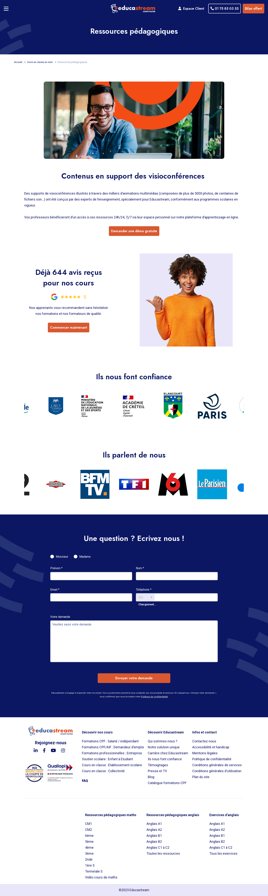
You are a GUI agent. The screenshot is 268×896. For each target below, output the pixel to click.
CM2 (88, 830)
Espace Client (191, 8)
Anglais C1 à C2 (157, 847)
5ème (89, 841)
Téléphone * (143, 589)
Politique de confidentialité (154, 696)
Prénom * (56, 568)
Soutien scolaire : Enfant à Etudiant (107, 759)
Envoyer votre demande (134, 678)
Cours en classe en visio (40, 62)
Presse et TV (157, 771)
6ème (89, 836)
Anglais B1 (154, 836)
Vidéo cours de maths (101, 877)
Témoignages (158, 765)
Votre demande (60, 617)
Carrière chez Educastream (168, 753)
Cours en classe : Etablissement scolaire (112, 765)
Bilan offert (253, 8)
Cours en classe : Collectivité (103, 771)
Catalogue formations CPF (167, 783)
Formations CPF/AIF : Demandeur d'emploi (113, 747)
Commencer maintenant (68, 327)
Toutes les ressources (163, 853)
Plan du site (200, 777)
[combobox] (145, 597)
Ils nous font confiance (165, 759)
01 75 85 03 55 (224, 8)
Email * (54, 589)
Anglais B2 (154, 841)
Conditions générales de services (217, 765)
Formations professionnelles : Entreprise (112, 753)
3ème (89, 853)
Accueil (18, 62)
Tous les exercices (223, 853)
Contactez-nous (204, 741)
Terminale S (94, 871)
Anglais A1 (154, 824)
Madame (85, 556)
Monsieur (62, 556)
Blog (151, 777)
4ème (89, 847)
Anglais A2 (154, 830)
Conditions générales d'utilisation (216, 771)
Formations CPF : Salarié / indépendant (110, 741)
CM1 (88, 824)
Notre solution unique (164, 747)
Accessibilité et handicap (210, 747)
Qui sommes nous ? (162, 741)
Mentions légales (205, 753)
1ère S (90, 865)
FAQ (85, 781)
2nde (88, 859)
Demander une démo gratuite (134, 231)
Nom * (140, 568)
